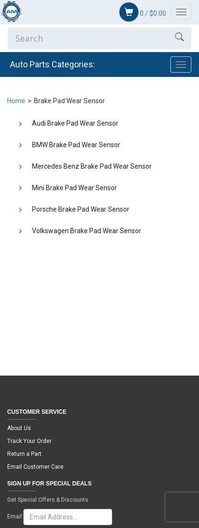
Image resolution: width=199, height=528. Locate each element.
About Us (19, 428)
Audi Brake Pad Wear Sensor (75, 123)
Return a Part (24, 454)
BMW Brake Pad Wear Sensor (76, 145)
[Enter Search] (88, 38)
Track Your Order (29, 441)
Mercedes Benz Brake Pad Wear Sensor (92, 166)
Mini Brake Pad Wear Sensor (74, 188)
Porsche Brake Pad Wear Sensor (80, 209)
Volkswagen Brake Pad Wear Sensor (86, 231)
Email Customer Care (35, 466)
